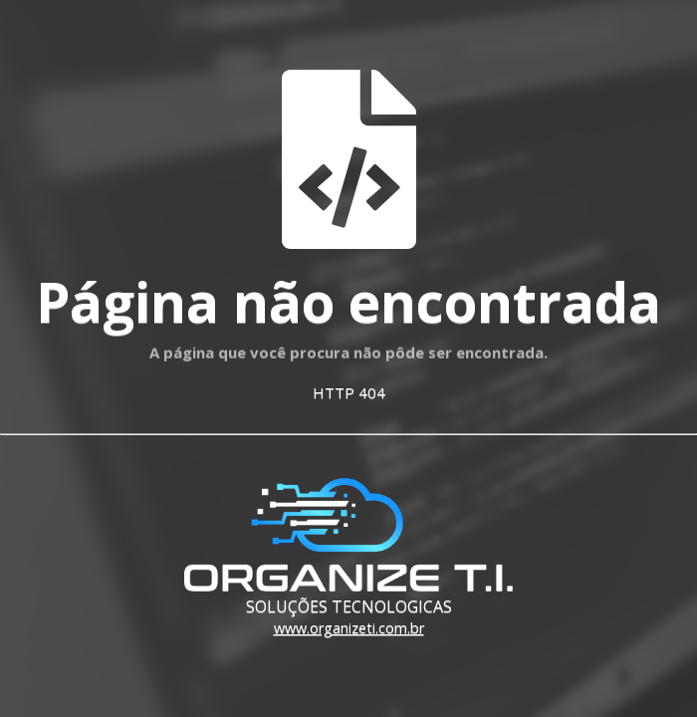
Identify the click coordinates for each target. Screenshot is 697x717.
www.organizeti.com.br (349, 627)
